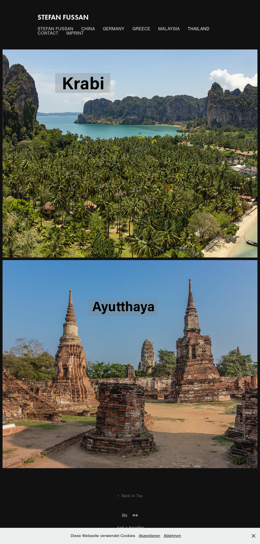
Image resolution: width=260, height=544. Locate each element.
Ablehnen (172, 535)
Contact (48, 33)
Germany (113, 28)
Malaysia (169, 28)
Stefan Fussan (63, 17)
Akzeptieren (149, 535)
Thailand (198, 28)
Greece (141, 28)
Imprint (75, 33)
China (88, 28)
